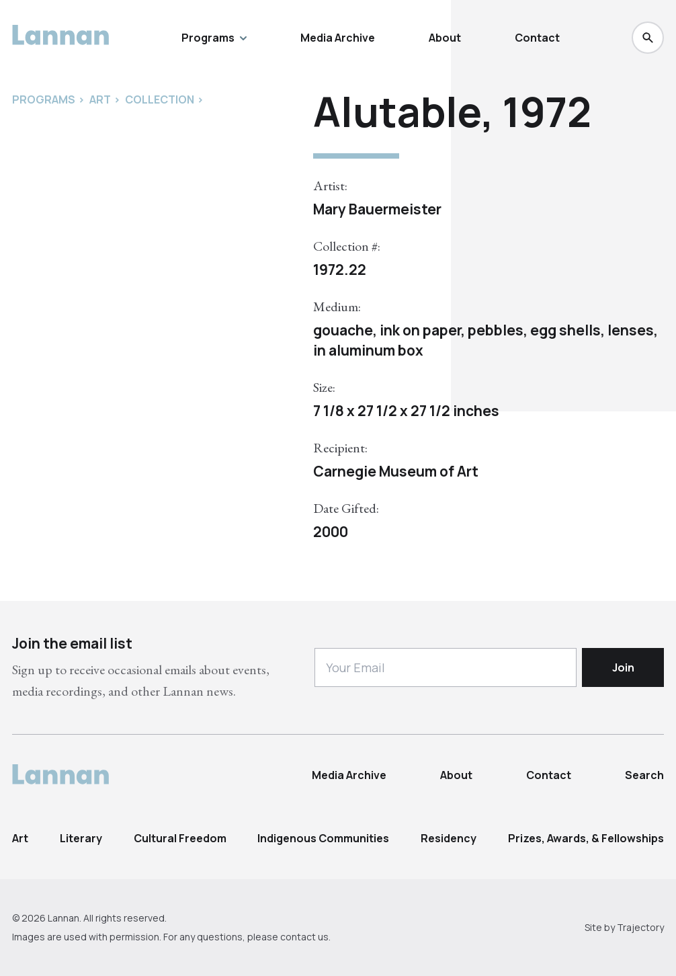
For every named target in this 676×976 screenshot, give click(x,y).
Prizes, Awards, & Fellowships (586, 838)
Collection (159, 99)
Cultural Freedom (180, 838)
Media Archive (337, 37)
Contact (537, 37)
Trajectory (640, 927)
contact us (304, 936)
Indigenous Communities (323, 838)
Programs (214, 37)
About (445, 37)
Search (644, 775)
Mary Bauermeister (377, 209)
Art (20, 838)
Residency (448, 838)
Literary (81, 838)
